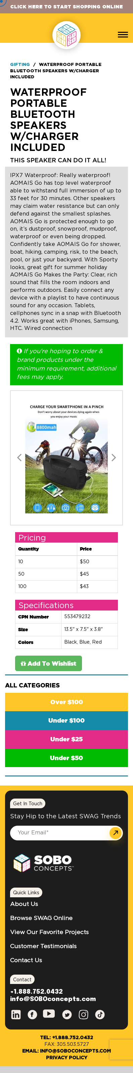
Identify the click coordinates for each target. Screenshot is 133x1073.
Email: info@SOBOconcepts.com (66, 1051)
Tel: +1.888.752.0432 (66, 1038)
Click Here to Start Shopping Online (66, 6)
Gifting (20, 65)
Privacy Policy (66, 1058)
